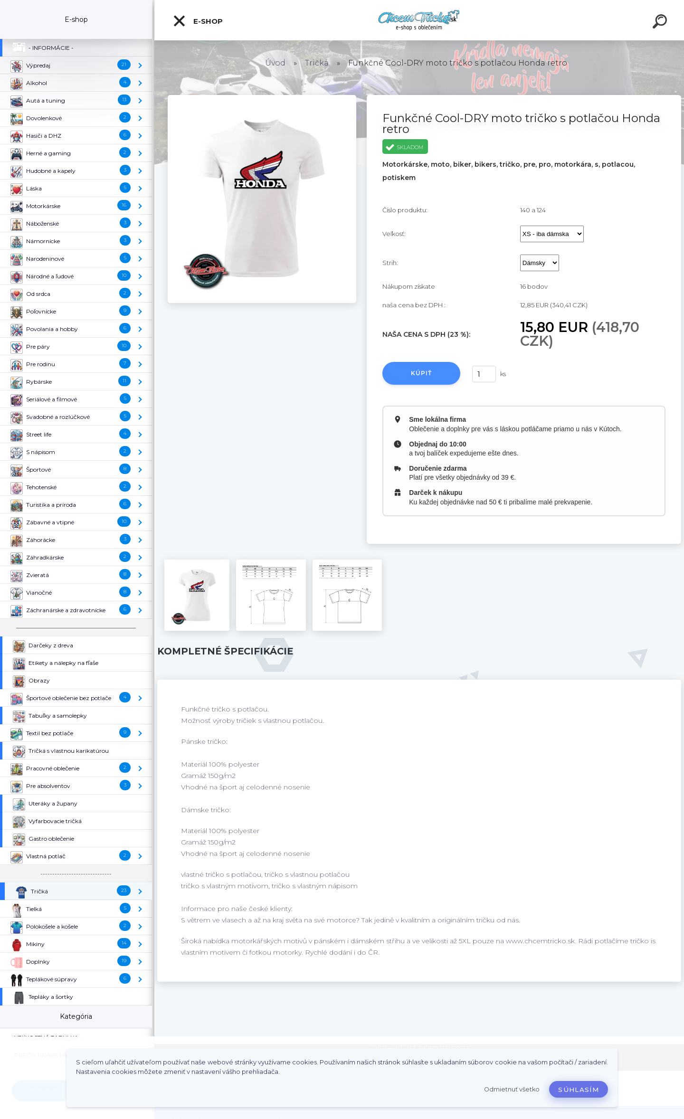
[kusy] (484, 374)
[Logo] (419, 20)
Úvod (275, 62)
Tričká (317, 62)
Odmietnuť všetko (512, 1089)
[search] (661, 23)
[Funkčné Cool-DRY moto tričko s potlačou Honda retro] (262, 98)
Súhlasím (578, 1089)
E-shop (197, 21)
